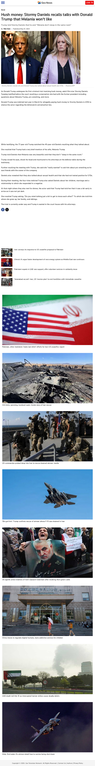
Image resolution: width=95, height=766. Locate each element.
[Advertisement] (48, 124)
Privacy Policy (78, 763)
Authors (69, 763)
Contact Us (62, 763)
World (3, 10)
